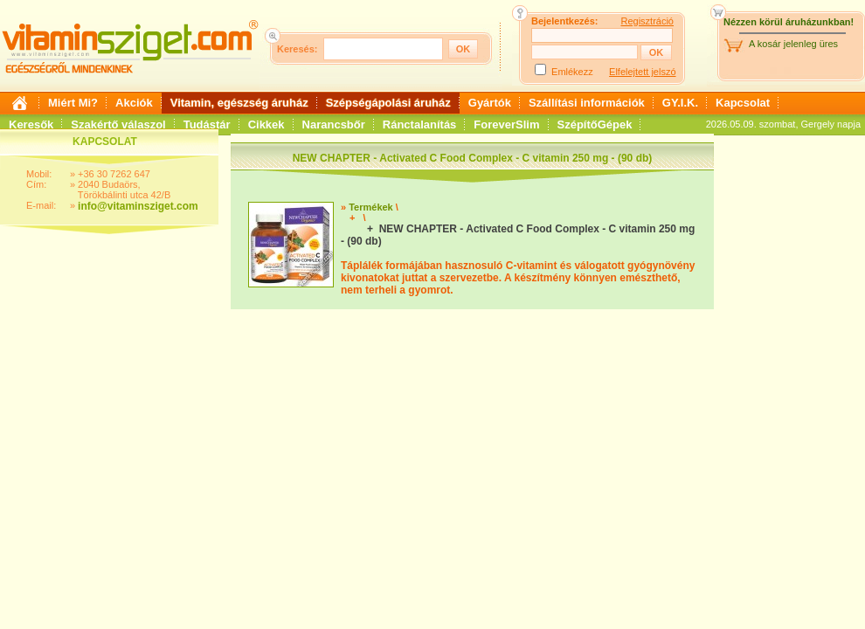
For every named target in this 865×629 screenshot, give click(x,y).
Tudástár (207, 124)
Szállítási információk (587, 102)
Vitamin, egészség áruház (239, 102)
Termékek (371, 207)
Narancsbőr (333, 124)
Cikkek (266, 124)
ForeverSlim (506, 124)
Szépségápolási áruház (388, 102)
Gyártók (489, 102)
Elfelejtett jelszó (642, 71)
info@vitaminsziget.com (138, 206)
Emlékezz (572, 71)
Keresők (31, 124)
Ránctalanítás (420, 124)
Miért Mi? (73, 102)
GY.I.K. (680, 102)
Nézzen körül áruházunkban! (788, 22)
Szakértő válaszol (118, 124)
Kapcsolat (743, 102)
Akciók (134, 102)
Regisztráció (647, 21)
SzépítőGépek (595, 124)
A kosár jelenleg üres (793, 43)
